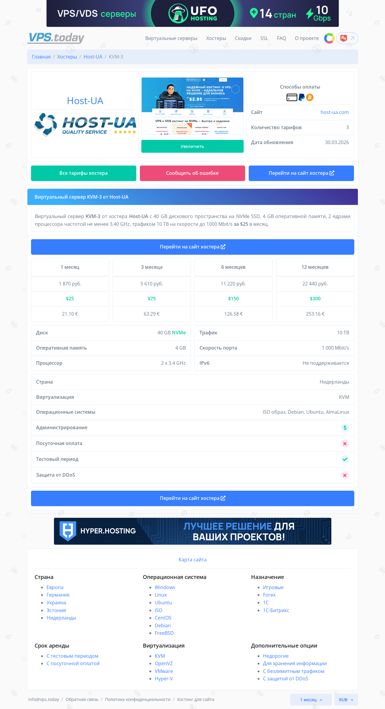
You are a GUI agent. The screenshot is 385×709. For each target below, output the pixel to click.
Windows (165, 587)
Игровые (273, 587)
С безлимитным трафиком (293, 671)
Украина (56, 602)
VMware (164, 671)
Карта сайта (193, 559)
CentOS (163, 617)
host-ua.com (335, 112)
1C (266, 602)
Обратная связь (82, 699)
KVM (160, 656)
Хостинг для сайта (195, 699)
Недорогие (276, 656)
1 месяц (309, 699)
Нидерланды (61, 617)
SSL (264, 38)
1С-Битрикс (276, 610)
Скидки (243, 38)
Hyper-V (164, 678)
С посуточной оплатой (73, 663)
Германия (58, 594)
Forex (269, 594)
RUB (344, 699)
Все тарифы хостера (83, 173)
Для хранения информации (295, 663)
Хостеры (216, 38)
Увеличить (192, 146)
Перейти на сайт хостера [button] (301, 173)
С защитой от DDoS (285, 678)
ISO (158, 610)
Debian (163, 625)
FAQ (281, 38)
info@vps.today (43, 699)
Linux (161, 594)
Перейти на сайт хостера (192, 246)
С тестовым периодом (72, 656)
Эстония (56, 610)
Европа (55, 587)
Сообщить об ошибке (192, 173)
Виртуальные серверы (171, 38)
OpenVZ (164, 663)
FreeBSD (164, 633)
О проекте (307, 38)
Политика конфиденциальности (138, 699)
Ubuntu (163, 602)
